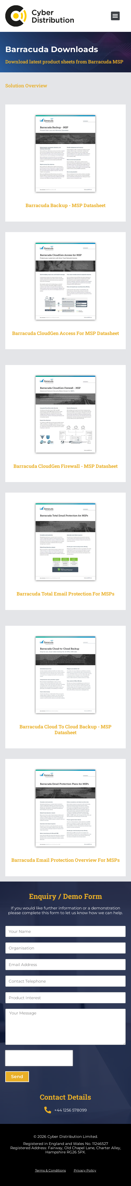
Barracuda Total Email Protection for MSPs (65, 594)
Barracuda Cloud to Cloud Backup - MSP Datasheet (65, 729)
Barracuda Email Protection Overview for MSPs (65, 860)
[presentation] (39, 1058)
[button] (115, 16)
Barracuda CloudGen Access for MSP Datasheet (65, 333)
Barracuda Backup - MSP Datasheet (65, 205)
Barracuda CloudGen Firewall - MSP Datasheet (65, 466)
